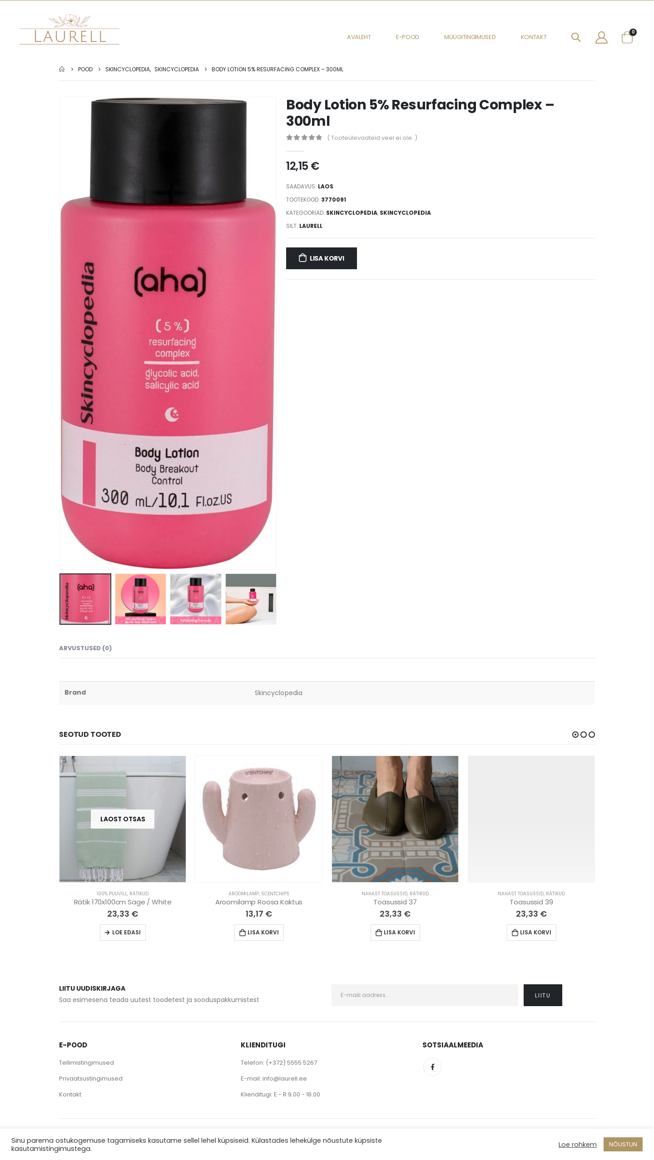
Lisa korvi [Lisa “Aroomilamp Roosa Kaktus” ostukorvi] (263, 933)
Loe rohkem (578, 1144)
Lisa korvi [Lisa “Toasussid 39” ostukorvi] (535, 933)
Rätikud (139, 894)
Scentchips (275, 894)
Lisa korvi (327, 258)
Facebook (432, 1068)
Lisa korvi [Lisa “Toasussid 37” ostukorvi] (399, 933)
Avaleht (359, 37)
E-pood (407, 37)
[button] (575, 735)
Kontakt (534, 37)
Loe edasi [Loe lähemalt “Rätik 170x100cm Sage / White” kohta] (126, 933)
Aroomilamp (243, 894)
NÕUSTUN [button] (623, 1144)
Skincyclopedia (351, 213)
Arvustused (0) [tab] (85, 649)
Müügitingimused (470, 37)
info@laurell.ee (285, 1079)
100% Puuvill (112, 894)
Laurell (310, 226)
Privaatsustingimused (91, 1079)
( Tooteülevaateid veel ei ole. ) (372, 137)
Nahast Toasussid (384, 894)
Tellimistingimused (86, 1063)
